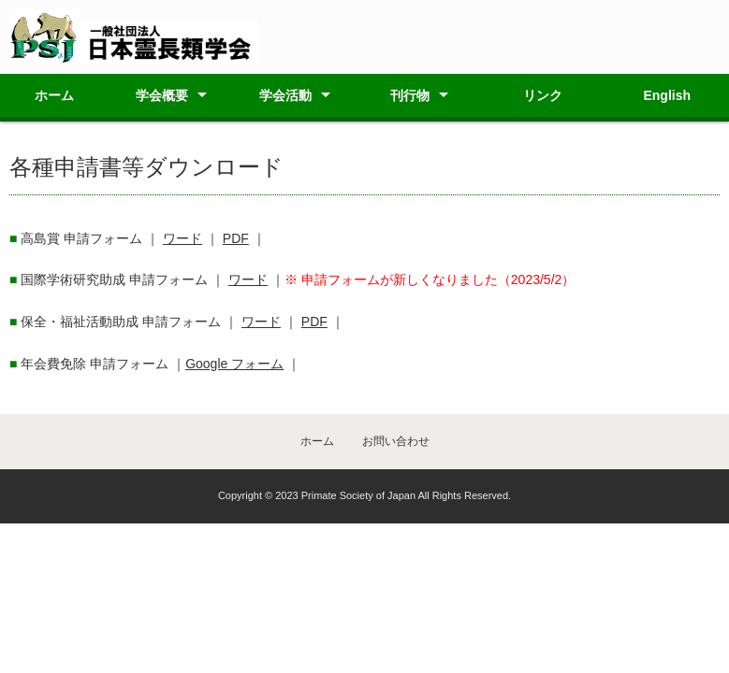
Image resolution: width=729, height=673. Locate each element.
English (667, 95)
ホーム (54, 95)
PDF (236, 238)
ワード (182, 238)
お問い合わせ (396, 441)
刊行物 (410, 95)
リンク (542, 95)
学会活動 (285, 95)
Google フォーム (234, 363)
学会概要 (162, 95)
